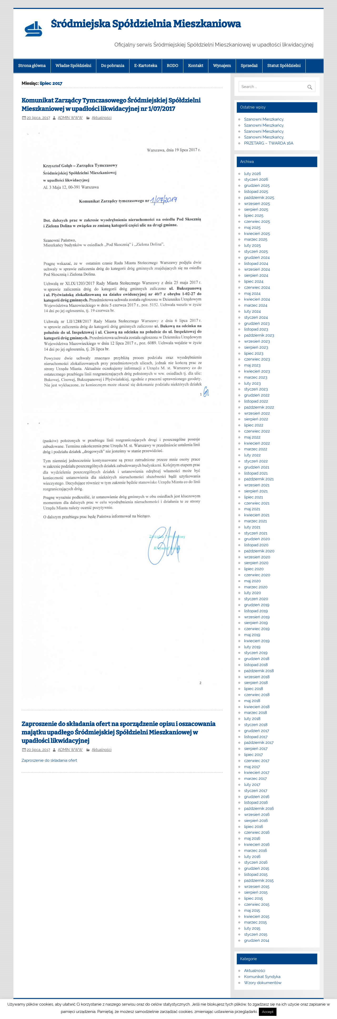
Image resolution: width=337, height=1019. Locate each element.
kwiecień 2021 (256, 515)
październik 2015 (259, 880)
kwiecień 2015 (256, 916)
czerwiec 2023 (257, 359)
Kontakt (195, 65)
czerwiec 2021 (256, 503)
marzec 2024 (255, 305)
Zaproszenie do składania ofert (49, 760)
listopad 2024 (256, 263)
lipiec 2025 (253, 215)
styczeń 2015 (255, 934)
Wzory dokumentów (262, 982)
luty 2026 (252, 173)
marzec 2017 (255, 778)
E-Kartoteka (145, 65)
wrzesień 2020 (257, 557)
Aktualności (102, 118)
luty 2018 (252, 718)
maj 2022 (252, 437)
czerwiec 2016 (257, 832)
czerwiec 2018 (257, 694)
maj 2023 (252, 365)
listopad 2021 (256, 473)
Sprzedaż (249, 65)
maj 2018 (252, 700)
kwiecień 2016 (257, 844)
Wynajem (222, 65)
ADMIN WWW (70, 118)
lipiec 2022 (253, 425)
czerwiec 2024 (257, 287)
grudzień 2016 (256, 796)
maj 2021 (252, 509)
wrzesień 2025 (257, 203)
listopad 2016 (256, 802)
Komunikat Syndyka (262, 976)
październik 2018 (259, 670)
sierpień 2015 (256, 892)
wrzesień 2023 (257, 341)
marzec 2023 (255, 377)
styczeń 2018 (256, 724)
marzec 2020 (256, 587)
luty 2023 (252, 383)
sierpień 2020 (256, 562)
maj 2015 (252, 910)
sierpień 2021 (256, 491)
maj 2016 (252, 838)
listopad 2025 (256, 191)
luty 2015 (252, 928)
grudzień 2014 (256, 940)
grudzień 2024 (257, 257)
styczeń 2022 (256, 461)
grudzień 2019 (256, 605)
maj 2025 (252, 227)
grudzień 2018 (256, 658)
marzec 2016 (255, 850)
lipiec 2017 (253, 754)
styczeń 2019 (256, 652)
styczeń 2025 (256, 251)
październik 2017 (259, 742)
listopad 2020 (256, 545)
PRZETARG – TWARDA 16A (268, 143)
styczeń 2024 (256, 317)
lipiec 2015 (253, 898)
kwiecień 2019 (257, 641)
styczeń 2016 (256, 862)
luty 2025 (252, 245)
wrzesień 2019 (257, 617)
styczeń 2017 (255, 790)
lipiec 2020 (254, 569)
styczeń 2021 (255, 533)
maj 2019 (252, 634)
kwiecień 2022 (257, 443)
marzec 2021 (255, 521)
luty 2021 (252, 527)
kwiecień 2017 (256, 772)
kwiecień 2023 (257, 371)
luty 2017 (252, 784)
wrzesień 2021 (256, 485)
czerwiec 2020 (257, 575)
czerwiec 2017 (256, 760)
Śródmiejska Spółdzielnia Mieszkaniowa (146, 24)
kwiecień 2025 (257, 233)
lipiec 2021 (253, 497)
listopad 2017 (256, 736)
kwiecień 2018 (257, 706)
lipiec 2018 (253, 688)
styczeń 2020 (256, 598)
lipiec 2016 (253, 826)
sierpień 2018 (256, 682)
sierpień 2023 (256, 347)
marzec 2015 (255, 922)
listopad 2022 (256, 401)
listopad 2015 (256, 874)
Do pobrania (112, 65)
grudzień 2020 (257, 539)
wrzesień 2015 (256, 886)
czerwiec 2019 (257, 628)
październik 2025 (259, 197)
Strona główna (32, 65)
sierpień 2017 (256, 748)
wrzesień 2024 (257, 269)
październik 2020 (259, 551)
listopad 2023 (256, 329)
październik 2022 (259, 407)
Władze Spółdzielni (73, 65)
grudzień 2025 (257, 185)
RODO (172, 65)
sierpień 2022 (256, 419)
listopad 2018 (256, 664)
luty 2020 (252, 592)
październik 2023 (259, 335)
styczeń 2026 (256, 179)
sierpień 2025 (256, 209)
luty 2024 (252, 311)
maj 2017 (252, 766)
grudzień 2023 (257, 323)
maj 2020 (252, 581)
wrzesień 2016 (257, 814)
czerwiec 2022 (257, 431)
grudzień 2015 (256, 868)
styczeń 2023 (256, 389)
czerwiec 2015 (256, 904)
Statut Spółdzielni (284, 65)
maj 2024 (252, 293)
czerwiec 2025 (257, 221)
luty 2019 (252, 647)
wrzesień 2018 (257, 677)
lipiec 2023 (253, 353)
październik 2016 (259, 808)
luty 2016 (252, 856)
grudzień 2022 (257, 395)
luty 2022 (252, 455)
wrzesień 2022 (257, 413)
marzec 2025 (255, 239)
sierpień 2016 (256, 820)
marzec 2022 (255, 449)
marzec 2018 (255, 712)
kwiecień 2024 (257, 299)
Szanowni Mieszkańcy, (264, 119)
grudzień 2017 (256, 730)
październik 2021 (259, 479)
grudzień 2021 (256, 467)
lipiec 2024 (253, 281)
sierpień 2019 (256, 622)
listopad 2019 (256, 611)
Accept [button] (267, 1012)
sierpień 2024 (256, 275)
